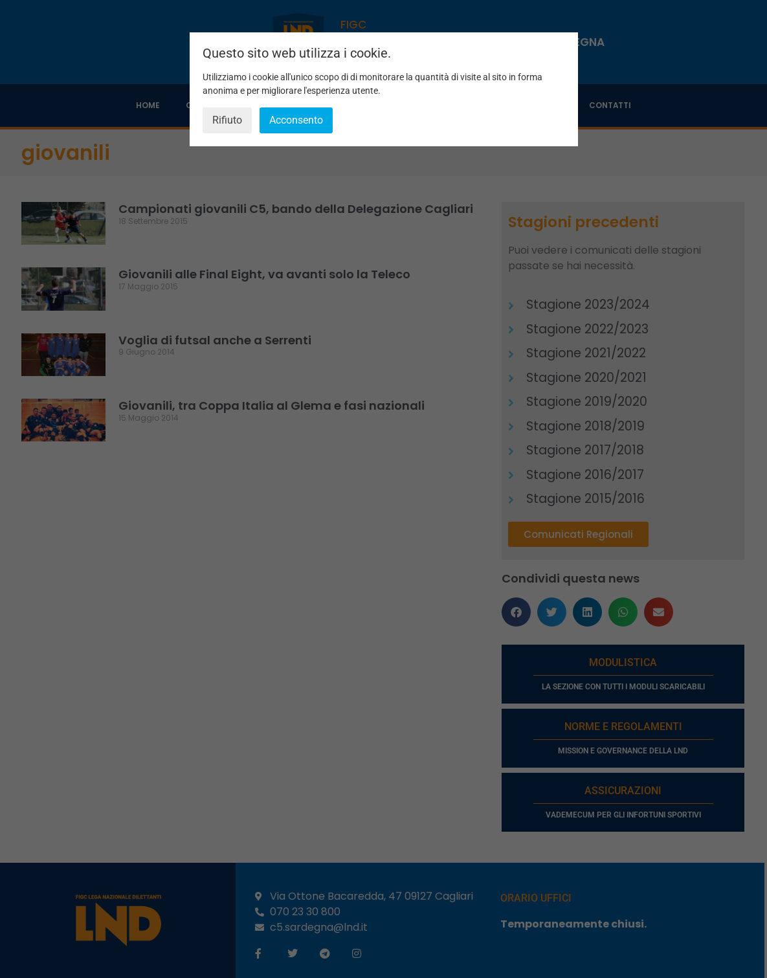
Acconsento (296, 120)
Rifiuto (227, 120)
